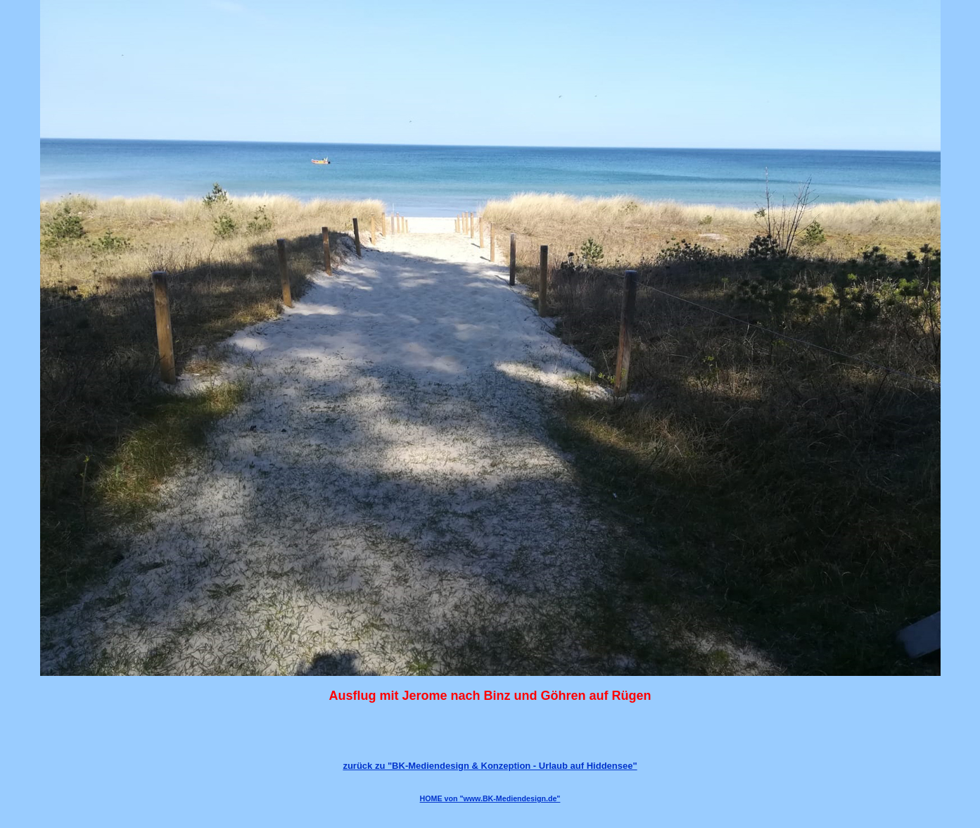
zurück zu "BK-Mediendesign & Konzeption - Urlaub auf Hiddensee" (490, 765)
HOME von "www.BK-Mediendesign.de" (490, 798)
